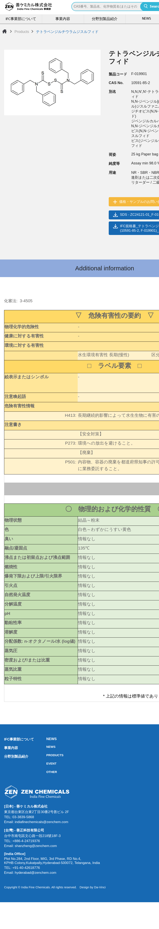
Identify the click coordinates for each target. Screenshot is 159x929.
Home (4, 31)
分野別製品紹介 (105, 19)
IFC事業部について (21, 19)
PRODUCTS (47, 755)
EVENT (47, 763)
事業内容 (62, 19)
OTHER (47, 772)
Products (22, 32)
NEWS (47, 739)
